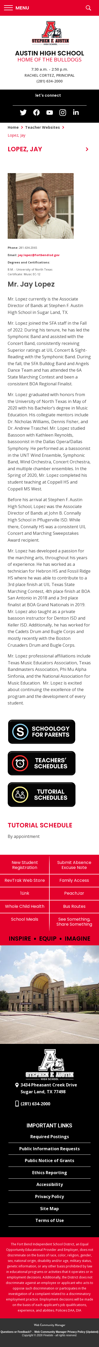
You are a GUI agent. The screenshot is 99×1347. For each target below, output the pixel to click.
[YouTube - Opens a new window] (49, 113)
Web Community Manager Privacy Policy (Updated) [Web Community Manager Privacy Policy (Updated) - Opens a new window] (66, 1331)
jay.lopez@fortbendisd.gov (38, 255)
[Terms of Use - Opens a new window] (49, 1221)
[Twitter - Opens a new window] (23, 113)
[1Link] (25, 893)
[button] (16, 8)
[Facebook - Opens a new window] (36, 114)
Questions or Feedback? (16, 1331)
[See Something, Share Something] (74, 922)
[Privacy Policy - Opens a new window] (49, 1197)
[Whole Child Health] (25, 906)
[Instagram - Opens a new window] (62, 114)
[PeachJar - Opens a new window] (74, 893)
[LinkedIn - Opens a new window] (76, 113)
